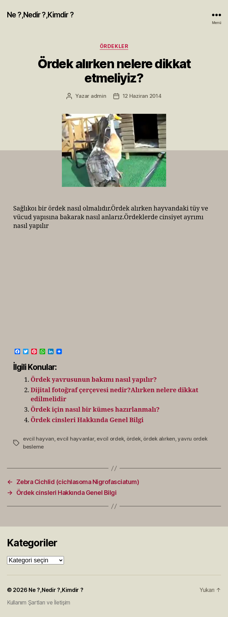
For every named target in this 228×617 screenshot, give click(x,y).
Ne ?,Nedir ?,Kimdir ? (40, 14)
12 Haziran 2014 (142, 96)
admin (98, 96)
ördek (134, 438)
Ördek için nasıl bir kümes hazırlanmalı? (95, 410)
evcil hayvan (38, 438)
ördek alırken (159, 438)
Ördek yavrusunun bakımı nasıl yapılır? (94, 380)
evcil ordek (110, 438)
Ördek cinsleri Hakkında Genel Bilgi (87, 420)
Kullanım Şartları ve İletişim (38, 602)
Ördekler (114, 46)
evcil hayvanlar (75, 438)
